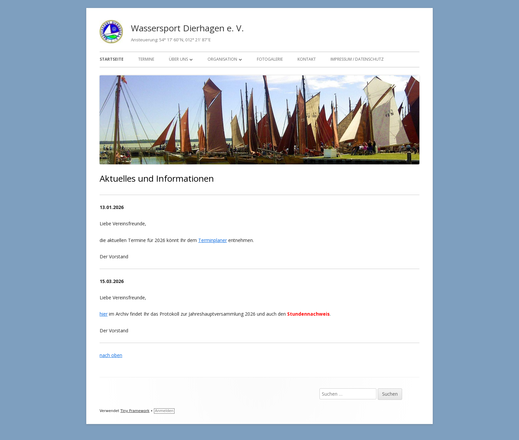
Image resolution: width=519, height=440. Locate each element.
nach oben (111, 355)
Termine (146, 59)
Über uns (178, 59)
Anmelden (164, 411)
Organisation (222, 59)
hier (104, 314)
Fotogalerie (270, 59)
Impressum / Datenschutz (357, 59)
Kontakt (306, 59)
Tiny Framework (134, 411)
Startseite (112, 59)
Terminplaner (212, 240)
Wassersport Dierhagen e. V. (187, 28)
